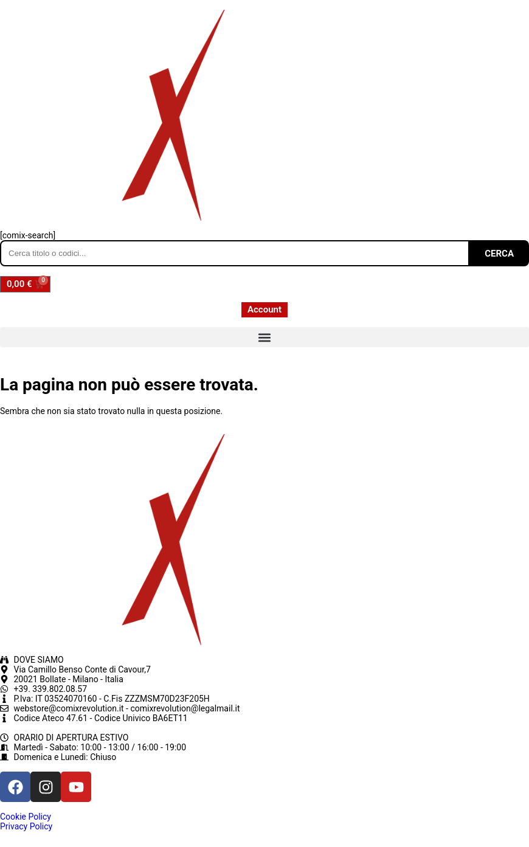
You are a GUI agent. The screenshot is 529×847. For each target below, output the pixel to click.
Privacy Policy (26, 826)
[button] (264, 337)
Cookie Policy (25, 816)
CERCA (499, 253)
